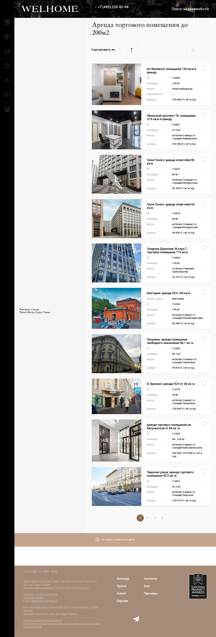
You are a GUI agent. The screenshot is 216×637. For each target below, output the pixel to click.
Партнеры (151, 593)
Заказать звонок (33, 597)
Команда (123, 578)
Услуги (121, 593)
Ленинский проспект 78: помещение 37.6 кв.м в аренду (171, 117)
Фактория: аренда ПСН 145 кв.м (168, 293)
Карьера (122, 601)
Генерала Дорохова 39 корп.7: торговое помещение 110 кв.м (167, 250)
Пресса (121, 586)
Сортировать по (103, 49)
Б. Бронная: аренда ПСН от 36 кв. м (171, 384)
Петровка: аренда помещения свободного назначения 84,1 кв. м (170, 341)
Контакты (150, 578)
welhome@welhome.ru (44, 600)
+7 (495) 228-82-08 (113, 7)
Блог (147, 586)
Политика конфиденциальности (42, 620)
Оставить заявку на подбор (115, 539)
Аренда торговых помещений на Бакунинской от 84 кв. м (169, 426)
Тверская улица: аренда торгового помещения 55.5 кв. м (170, 474)
